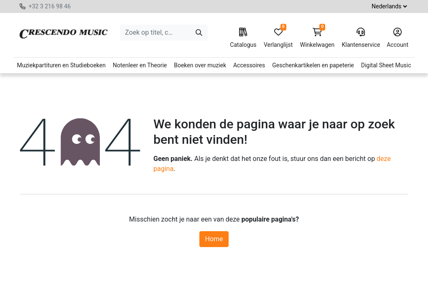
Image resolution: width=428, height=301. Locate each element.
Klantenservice (361, 38)
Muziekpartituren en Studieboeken (61, 65)
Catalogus (243, 38)
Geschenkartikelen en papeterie (313, 65)
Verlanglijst (278, 38)
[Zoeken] (199, 33)
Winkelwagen (317, 38)
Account (397, 38)
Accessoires (249, 65)
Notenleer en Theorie (140, 65)
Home (214, 239)
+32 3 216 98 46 (49, 6)
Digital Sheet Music (386, 65)
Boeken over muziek (200, 65)
